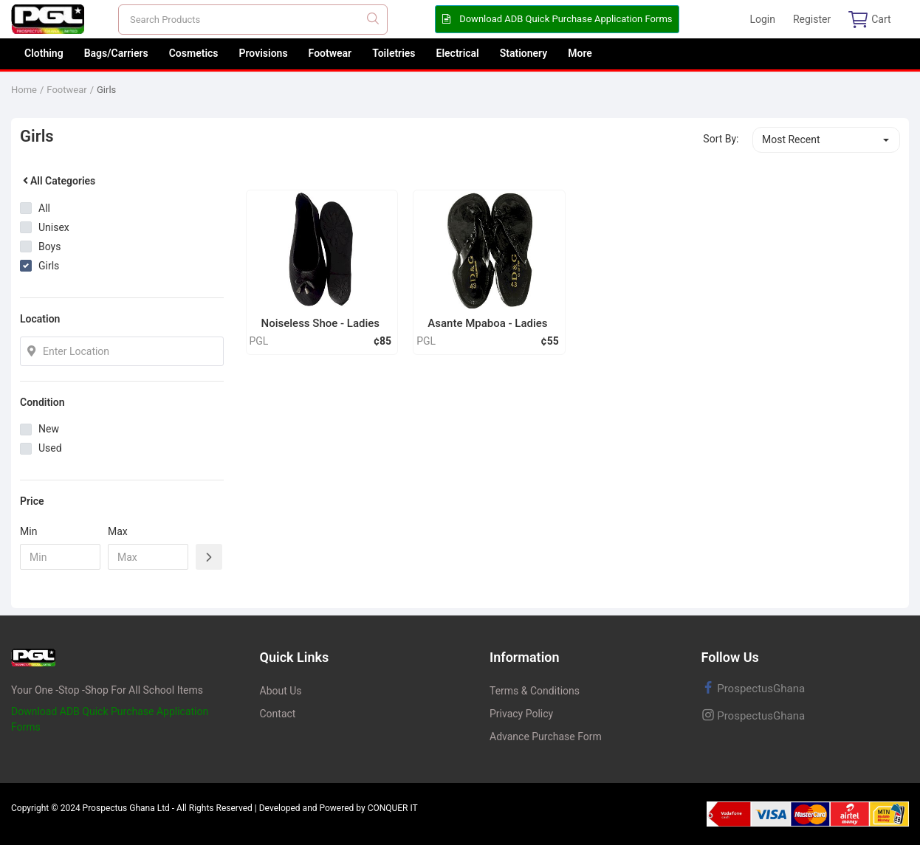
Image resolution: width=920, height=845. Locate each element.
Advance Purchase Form (546, 736)
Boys (49, 246)
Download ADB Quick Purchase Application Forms (557, 18)
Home (24, 89)
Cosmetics (194, 53)
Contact (278, 714)
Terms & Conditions (535, 691)
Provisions (263, 53)
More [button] (580, 53)
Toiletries (393, 53)
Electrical (457, 53)
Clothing (43, 53)
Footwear (330, 53)
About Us (281, 691)
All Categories (57, 181)
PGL (259, 341)
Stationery (524, 53)
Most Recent (791, 139)
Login (762, 19)
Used (50, 448)
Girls (106, 89)
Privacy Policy (521, 714)
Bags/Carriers (116, 53)
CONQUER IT (393, 808)
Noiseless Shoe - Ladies (320, 323)
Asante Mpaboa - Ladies (487, 323)
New (48, 429)
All (44, 208)
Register (812, 19)
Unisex (53, 227)
